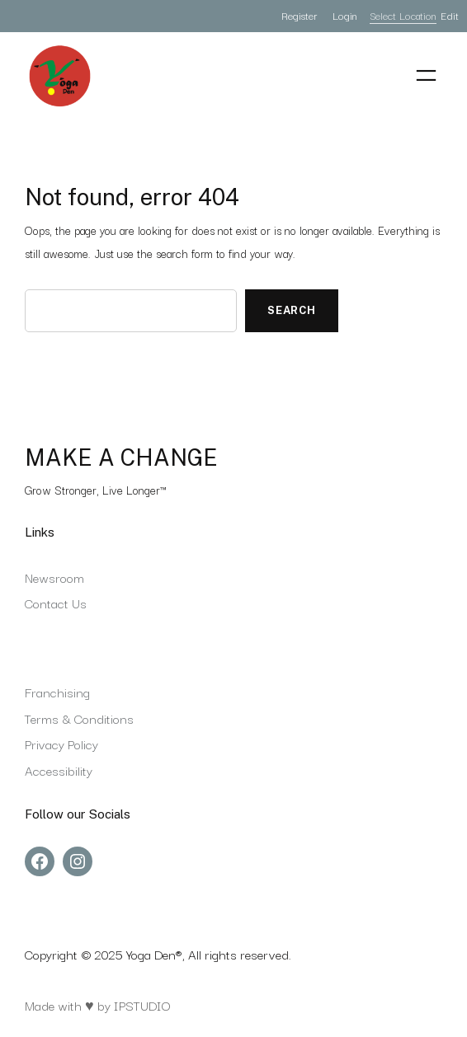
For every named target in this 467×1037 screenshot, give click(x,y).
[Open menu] (426, 75)
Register (299, 15)
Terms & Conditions (79, 718)
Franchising (57, 692)
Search (291, 310)
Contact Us (56, 602)
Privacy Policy (61, 743)
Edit (450, 15)
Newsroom (54, 577)
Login (345, 15)
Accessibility (58, 770)
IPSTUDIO (142, 1005)
